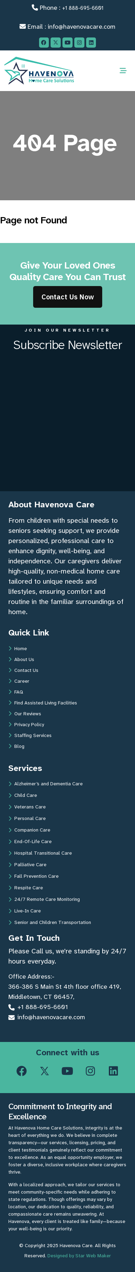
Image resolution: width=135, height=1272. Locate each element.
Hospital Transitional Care (40, 853)
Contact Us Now (68, 296)
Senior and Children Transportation (49, 922)
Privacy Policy (26, 724)
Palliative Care (27, 864)
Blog (16, 746)
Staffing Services (30, 735)
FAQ (15, 692)
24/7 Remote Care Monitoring (44, 899)
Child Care (22, 795)
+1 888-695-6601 (83, 8)
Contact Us (23, 670)
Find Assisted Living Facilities (42, 703)
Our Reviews (24, 713)
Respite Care (25, 887)
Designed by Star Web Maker (79, 1255)
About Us (21, 659)
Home (17, 648)
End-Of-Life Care (30, 841)
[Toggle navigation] (123, 71)
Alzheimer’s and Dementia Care (45, 783)
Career (18, 681)
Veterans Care (27, 807)
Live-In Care (24, 911)
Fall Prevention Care (33, 876)
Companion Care (29, 830)
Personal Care (27, 818)
